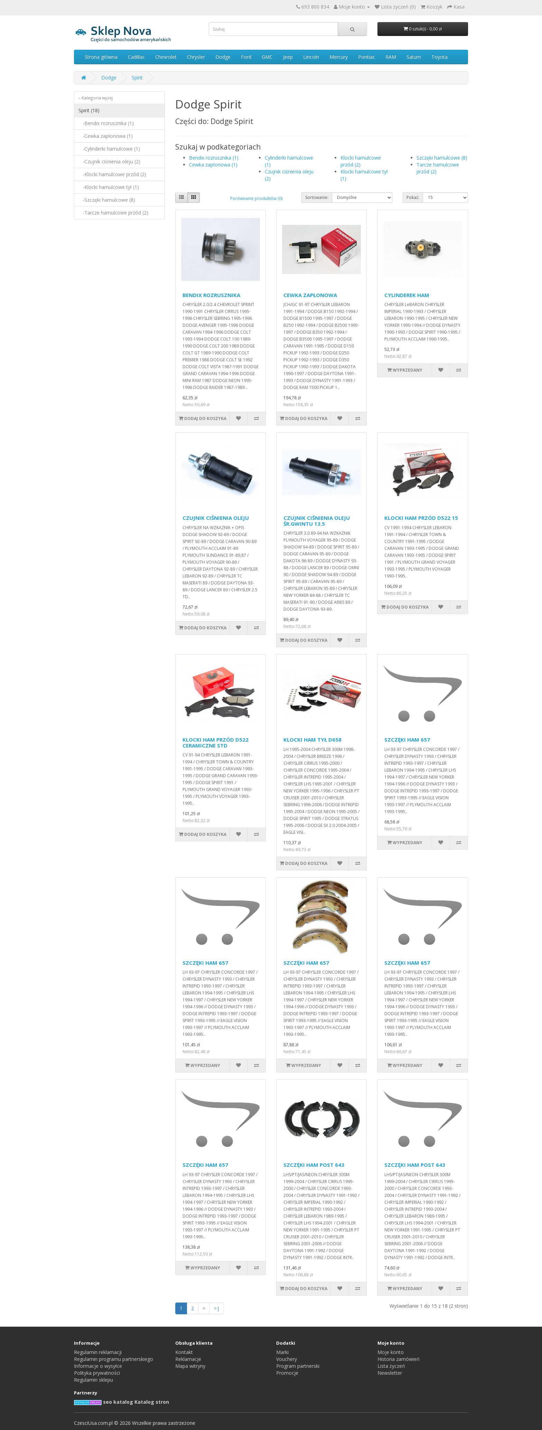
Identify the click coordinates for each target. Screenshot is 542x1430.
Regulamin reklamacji (98, 1352)
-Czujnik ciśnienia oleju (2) (109, 161)
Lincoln (311, 57)
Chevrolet (166, 57)
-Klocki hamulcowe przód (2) (112, 174)
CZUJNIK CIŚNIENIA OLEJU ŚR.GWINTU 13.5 (316, 520)
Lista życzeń (391, 1366)
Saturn (413, 57)
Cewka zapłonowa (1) (213, 164)
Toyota (439, 57)
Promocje (287, 1373)
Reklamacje (188, 1359)
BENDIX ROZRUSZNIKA (211, 295)
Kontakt (184, 1352)
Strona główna (101, 57)
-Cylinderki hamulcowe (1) (109, 148)
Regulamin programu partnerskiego (113, 1359)
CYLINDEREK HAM (406, 295)
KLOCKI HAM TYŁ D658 (312, 739)
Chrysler (196, 57)
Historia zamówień (398, 1359)
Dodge (223, 57)
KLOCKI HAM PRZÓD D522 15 (421, 517)
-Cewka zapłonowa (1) (105, 136)
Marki (282, 1352)
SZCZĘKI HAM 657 (407, 739)
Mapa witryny (190, 1366)
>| (216, 1308)
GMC (267, 57)
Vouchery (286, 1359)
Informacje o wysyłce (98, 1366)
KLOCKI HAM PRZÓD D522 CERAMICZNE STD (216, 742)
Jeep (288, 57)
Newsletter (389, 1373)
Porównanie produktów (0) (256, 198)
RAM (390, 57)
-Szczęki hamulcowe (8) (106, 200)
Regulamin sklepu (93, 1379)
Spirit (137, 77)
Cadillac (136, 57)
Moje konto (390, 1352)
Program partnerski (297, 1366)
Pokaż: (412, 197)
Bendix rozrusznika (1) (214, 157)
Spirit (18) (89, 110)
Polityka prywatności (97, 1373)
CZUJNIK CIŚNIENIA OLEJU (216, 517)
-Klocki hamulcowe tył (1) (108, 187)
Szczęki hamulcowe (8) (442, 157)
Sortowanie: (316, 197)
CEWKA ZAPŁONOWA (310, 295)
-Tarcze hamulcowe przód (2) (113, 212)
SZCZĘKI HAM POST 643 (313, 1164)
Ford (246, 57)
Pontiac (366, 57)
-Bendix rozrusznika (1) (106, 123)
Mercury (338, 57)
